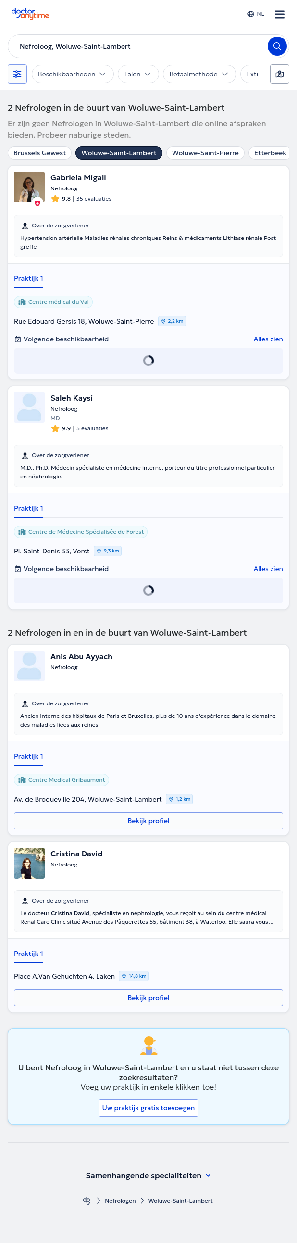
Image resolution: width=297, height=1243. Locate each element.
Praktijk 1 (28, 278)
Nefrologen (120, 1200)
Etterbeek (270, 153)
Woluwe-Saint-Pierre (205, 153)
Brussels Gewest (39, 153)
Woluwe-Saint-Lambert (119, 153)
